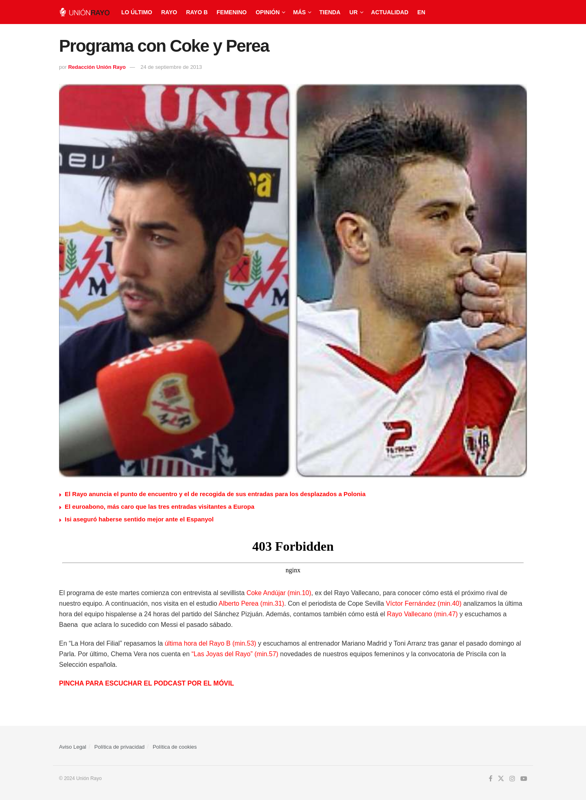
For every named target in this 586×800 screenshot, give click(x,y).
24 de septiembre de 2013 (171, 67)
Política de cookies (175, 747)
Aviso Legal (72, 747)
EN (421, 12)
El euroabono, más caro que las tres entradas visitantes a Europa (159, 506)
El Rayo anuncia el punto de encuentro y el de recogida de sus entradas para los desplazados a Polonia (215, 493)
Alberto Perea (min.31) (250, 603)
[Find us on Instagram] (512, 779)
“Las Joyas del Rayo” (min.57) (234, 654)
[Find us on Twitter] (501, 779)
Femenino (231, 12)
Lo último (136, 12)
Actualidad (390, 12)
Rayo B (197, 12)
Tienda (329, 12)
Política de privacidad (119, 747)
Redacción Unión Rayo (97, 67)
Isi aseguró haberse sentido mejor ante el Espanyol (139, 519)
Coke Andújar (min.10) (279, 592)
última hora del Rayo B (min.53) (210, 643)
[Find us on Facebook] (490, 779)
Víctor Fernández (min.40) (423, 603)
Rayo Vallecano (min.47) (422, 614)
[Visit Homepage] (84, 12)
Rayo (169, 12)
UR (354, 12)
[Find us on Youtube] (523, 779)
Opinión (268, 12)
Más (299, 12)
